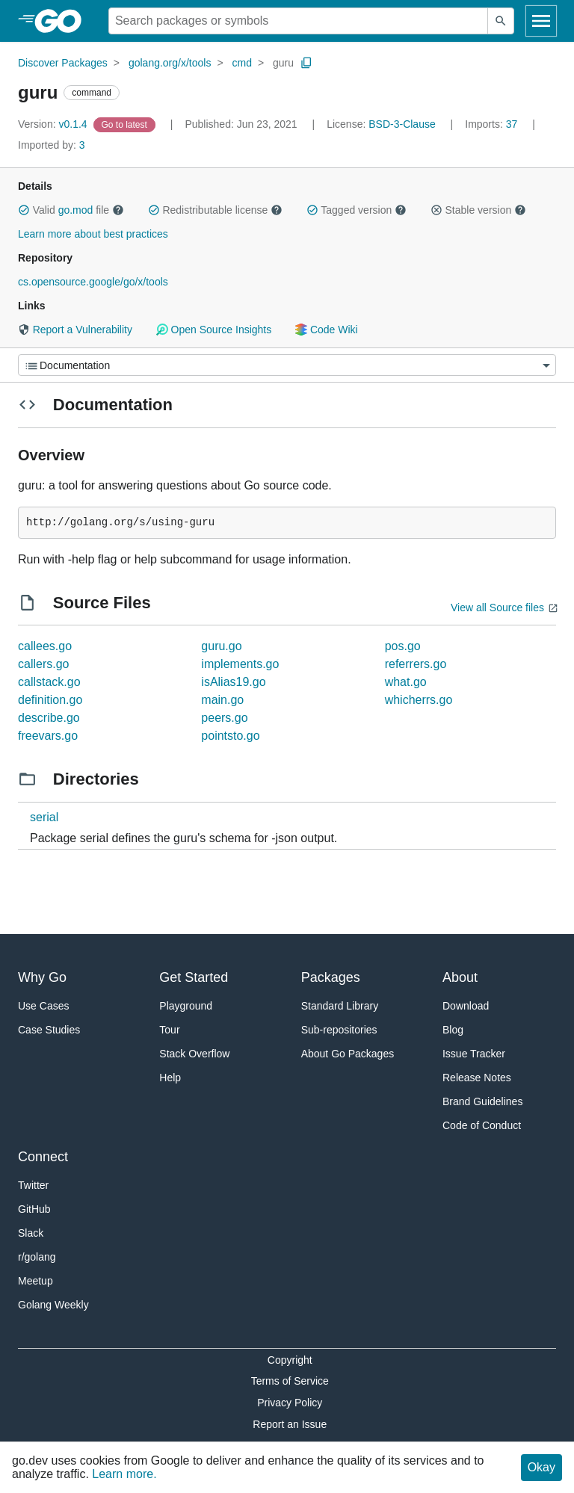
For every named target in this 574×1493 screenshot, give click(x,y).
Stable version (478, 210)
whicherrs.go (419, 699)
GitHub (34, 1209)
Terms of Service (290, 1381)
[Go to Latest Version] (125, 124)
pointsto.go (230, 735)
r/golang (37, 1257)
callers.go (43, 664)
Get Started (193, 977)
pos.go (403, 646)
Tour (169, 1030)
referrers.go (416, 664)
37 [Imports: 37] (492, 124)
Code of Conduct (481, 1125)
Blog (452, 1030)
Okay (541, 1467)
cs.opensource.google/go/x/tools (93, 282)
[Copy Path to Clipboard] (306, 62)
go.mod (75, 210)
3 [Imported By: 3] (51, 145)
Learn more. (124, 1474)
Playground (185, 1006)
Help (170, 1078)
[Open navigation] (541, 21)
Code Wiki (326, 330)
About (460, 977)
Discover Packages (63, 63)
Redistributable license (215, 210)
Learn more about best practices (93, 234)
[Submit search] (500, 20)
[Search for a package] (298, 20)
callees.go (45, 646)
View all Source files (497, 607)
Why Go (42, 977)
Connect (43, 1156)
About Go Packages (348, 1054)
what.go (406, 682)
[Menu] (287, 365)
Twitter (33, 1185)
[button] (24, 210)
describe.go (49, 717)
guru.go (221, 646)
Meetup (35, 1281)
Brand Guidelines (482, 1101)
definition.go (50, 699)
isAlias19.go (233, 682)
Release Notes (476, 1078)
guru (283, 63)
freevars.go (48, 735)
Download (465, 1006)
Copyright (290, 1360)
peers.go (224, 717)
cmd (242, 63)
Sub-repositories (339, 1030)
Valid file (71, 210)
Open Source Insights (213, 330)
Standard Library (340, 1006)
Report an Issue (290, 1424)
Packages (330, 977)
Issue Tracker (473, 1054)
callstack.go (49, 682)
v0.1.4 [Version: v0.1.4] (54, 124)
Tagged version (356, 210)
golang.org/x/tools (170, 63)
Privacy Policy (289, 1403)
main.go (222, 699)
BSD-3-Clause (401, 124)
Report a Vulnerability (75, 330)
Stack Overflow (194, 1054)
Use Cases (43, 1006)
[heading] (63, 21)
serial (44, 817)
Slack (30, 1233)
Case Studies (49, 1030)
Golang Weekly (53, 1305)
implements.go (240, 664)
